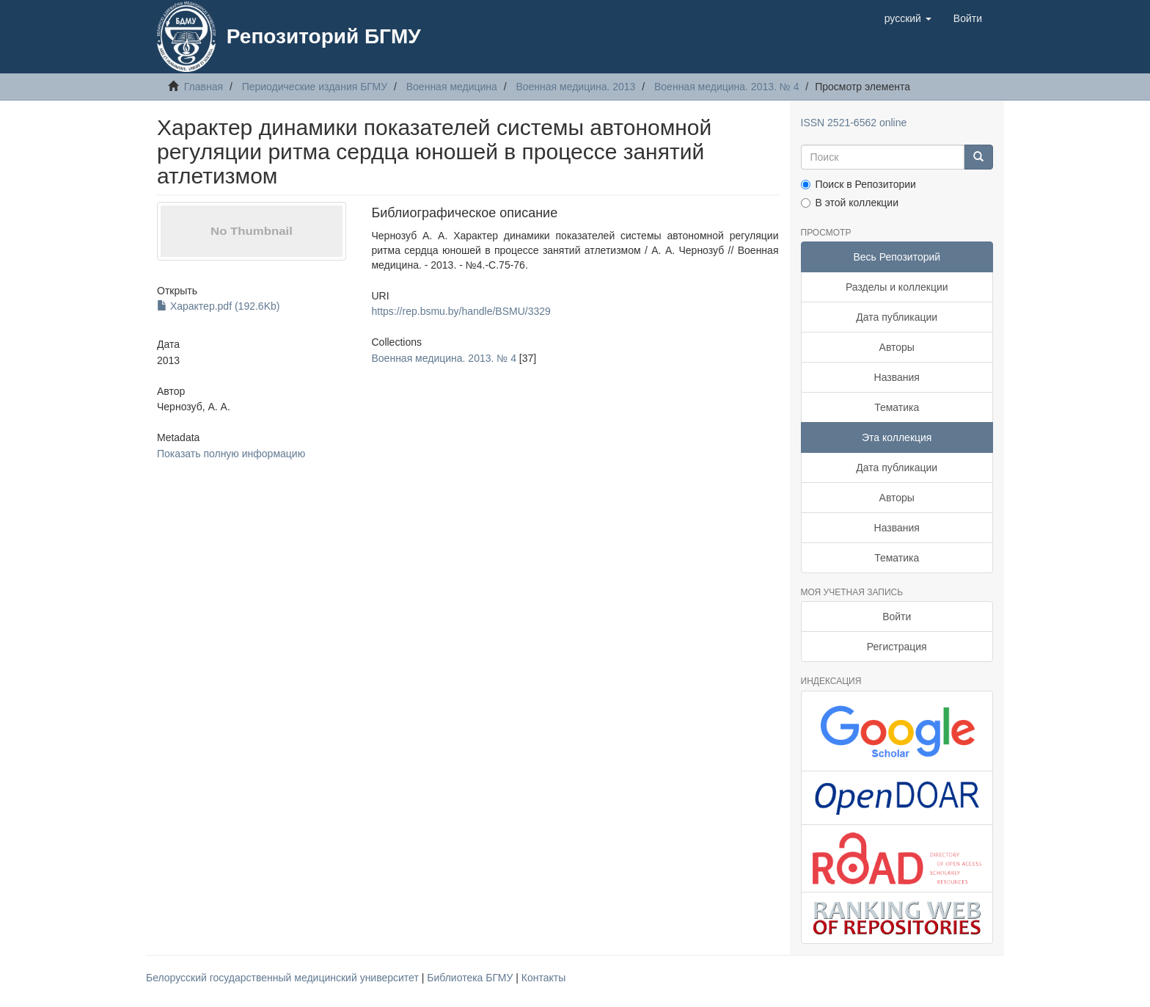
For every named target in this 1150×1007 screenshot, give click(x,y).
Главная (203, 86)
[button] (908, 18)
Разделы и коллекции (897, 287)
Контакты (543, 978)
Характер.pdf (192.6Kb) (218, 306)
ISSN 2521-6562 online (854, 122)
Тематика (896, 407)
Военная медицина (451, 86)
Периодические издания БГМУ (315, 86)
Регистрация (897, 646)
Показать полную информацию (231, 453)
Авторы (897, 347)
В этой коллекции (849, 202)
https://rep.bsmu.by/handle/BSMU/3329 (460, 311)
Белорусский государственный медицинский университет (284, 978)
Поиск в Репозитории (858, 184)
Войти (896, 616)
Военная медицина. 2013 (575, 86)
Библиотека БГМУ (471, 978)
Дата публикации (896, 317)
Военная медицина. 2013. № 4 (726, 86)
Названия (897, 377)
